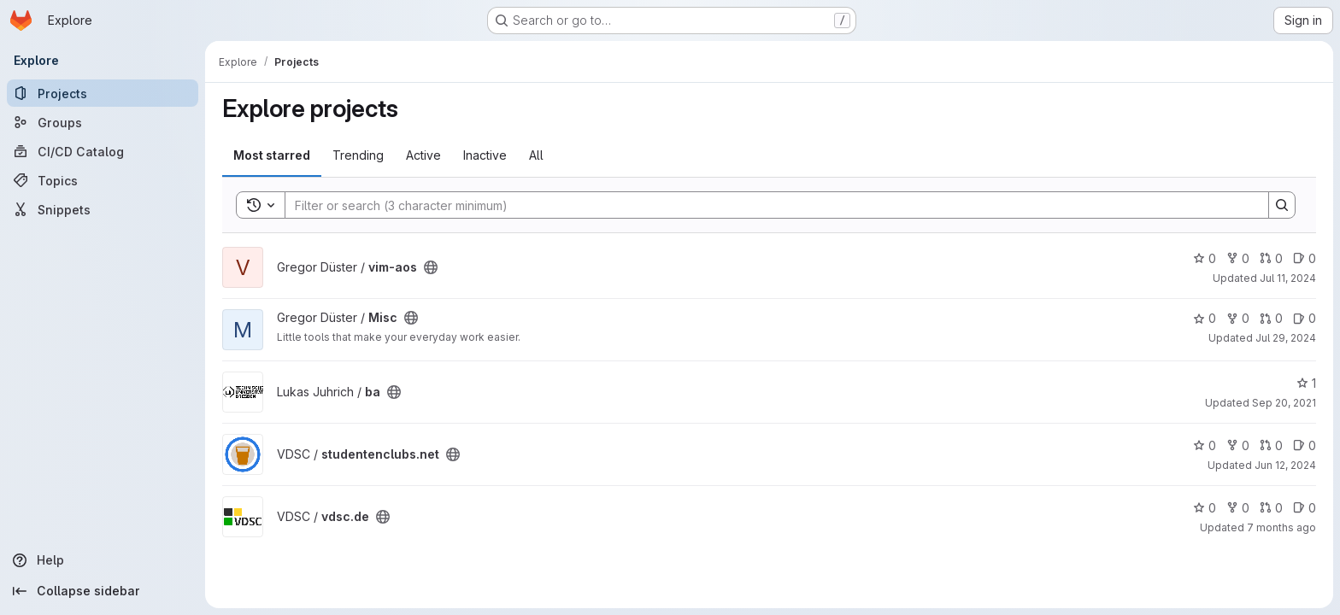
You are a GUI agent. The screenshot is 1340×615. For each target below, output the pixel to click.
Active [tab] (423, 155)
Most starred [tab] (271, 155)
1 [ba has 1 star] (1306, 383)
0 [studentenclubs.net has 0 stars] (1204, 445)
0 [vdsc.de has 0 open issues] (1304, 508)
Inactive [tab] (485, 155)
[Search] (768, 205)
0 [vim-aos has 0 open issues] (1304, 258)
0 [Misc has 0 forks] (1237, 318)
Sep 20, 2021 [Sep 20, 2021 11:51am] (1284, 402)
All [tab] (536, 155)
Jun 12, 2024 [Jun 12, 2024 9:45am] (1285, 465)
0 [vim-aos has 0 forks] (1237, 258)
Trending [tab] (358, 155)
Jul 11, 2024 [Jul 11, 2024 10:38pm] (1288, 278)
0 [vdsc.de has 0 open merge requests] (1271, 508)
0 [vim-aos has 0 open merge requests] (1271, 258)
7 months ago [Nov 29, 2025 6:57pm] (1281, 527)
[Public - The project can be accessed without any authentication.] (431, 267)
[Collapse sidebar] (102, 591)
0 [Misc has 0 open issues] (1304, 318)
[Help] (102, 560)
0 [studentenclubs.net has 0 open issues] (1304, 445)
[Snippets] (102, 209)
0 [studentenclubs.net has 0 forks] (1237, 445)
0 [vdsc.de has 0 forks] (1237, 508)
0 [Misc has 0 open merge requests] (1271, 318)
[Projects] (102, 93)
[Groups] (102, 122)
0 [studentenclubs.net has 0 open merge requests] (1271, 445)
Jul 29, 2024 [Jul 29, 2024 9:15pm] (1285, 337)
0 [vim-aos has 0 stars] (1204, 258)
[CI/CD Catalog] (102, 151)
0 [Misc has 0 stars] (1204, 318)
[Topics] (102, 180)
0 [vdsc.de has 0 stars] (1204, 508)
